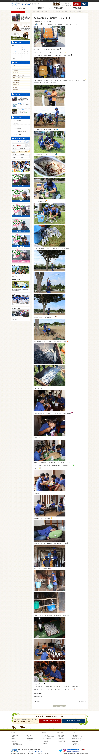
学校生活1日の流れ (18, 128)
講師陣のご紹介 (17, 126)
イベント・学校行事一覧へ (60, 706)
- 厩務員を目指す (61, 738)
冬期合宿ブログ (16, 89)
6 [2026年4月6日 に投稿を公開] (15, 51)
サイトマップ (65, 2)
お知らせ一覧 (45, 735)
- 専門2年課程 (30, 738)
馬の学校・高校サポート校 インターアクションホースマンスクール (45, 11)
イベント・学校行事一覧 (18, 77)
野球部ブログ (16, 84)
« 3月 (13, 58)
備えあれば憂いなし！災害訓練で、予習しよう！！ (78, 11)
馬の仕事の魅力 (61, 735)
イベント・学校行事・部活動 (20, 131)
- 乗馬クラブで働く (62, 741)
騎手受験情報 (16, 82)
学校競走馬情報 (16, 73)
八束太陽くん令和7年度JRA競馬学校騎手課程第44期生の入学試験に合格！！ (23, 99)
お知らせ (15, 65)
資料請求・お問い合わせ (78, 736)
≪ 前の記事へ (37, 701)
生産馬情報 (15, 70)
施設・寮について (17, 123)
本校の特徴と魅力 (17, 120)
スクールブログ (16, 68)
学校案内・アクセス (57, 2)
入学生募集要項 (76, 735)
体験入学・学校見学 (77, 738)
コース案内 (29, 735)
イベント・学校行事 (63, 11)
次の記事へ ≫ (82, 701)
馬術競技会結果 (16, 80)
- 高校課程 (29, 736)
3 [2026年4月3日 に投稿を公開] (24, 49)
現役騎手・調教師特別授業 (18, 75)
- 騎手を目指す (61, 736)
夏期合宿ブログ (16, 87)
